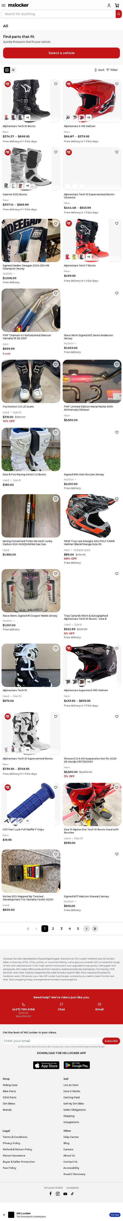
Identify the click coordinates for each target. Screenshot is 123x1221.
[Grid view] (7, 70)
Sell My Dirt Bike (73, 1103)
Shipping (68, 1115)
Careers (68, 1149)
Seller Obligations (74, 1109)
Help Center (71, 1137)
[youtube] (65, 1194)
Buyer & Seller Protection (19, 1161)
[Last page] (95, 928)
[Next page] (86, 928)
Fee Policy (9, 1167)
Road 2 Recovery (74, 1174)
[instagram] (58, 1194)
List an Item (70, 1085)
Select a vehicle (62, 53)
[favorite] (56, 84)
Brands (7, 1109)
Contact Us (70, 1161)
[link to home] (18, 5)
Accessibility (71, 1167)
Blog (66, 1143)
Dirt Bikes (9, 1103)
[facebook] (50, 1194)
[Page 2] (53, 928)
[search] (119, 14)
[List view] (13, 70)
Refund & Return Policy (17, 1149)
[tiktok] (72, 1194)
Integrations (71, 1122)
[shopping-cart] (117, 5)
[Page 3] (61, 928)
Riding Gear (10, 1085)
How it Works (71, 1091)
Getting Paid (71, 1097)
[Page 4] (69, 928)
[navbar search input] (59, 14)
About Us (69, 1155)
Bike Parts (9, 1091)
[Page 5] (78, 928)
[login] (108, 5)
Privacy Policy (11, 1143)
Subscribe (111, 1041)
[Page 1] (44, 928)
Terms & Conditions (15, 1137)
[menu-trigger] (3, 5)
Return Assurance (14, 1155)
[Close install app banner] (4, 1214)
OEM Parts (9, 1097)
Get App (115, 1215)
